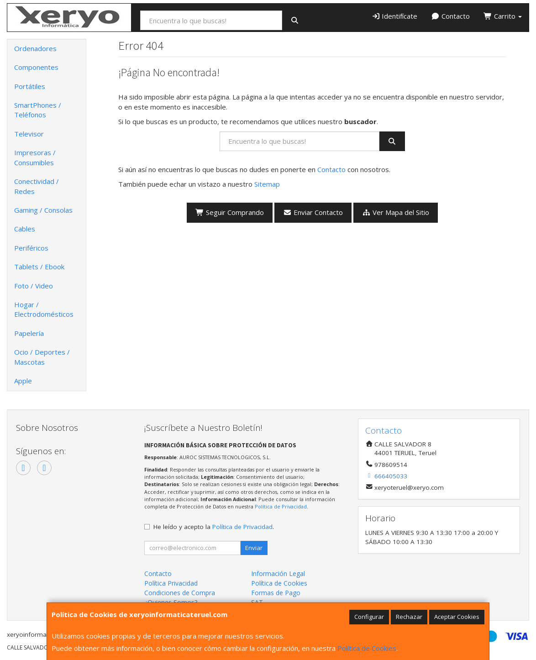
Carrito (502, 16)
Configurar (369, 617)
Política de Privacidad (281, 506)
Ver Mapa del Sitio (395, 212)
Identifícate (395, 16)
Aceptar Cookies (456, 617)
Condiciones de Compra (179, 592)
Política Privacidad (171, 583)
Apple (23, 380)
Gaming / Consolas (43, 210)
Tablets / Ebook (39, 266)
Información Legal (278, 573)
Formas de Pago (275, 592)
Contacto (450, 16)
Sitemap (267, 184)
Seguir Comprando (229, 212)
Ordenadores (35, 48)
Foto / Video (33, 285)
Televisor (29, 133)
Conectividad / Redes (36, 186)
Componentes (36, 67)
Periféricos (31, 247)
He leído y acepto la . (213, 527)
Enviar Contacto (313, 212)
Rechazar (409, 617)
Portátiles (29, 86)
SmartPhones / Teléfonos (37, 109)
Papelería (29, 333)
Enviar (254, 548)
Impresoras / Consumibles (35, 157)
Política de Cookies (366, 648)
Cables (24, 228)
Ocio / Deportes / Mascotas (42, 356)
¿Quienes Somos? (170, 602)
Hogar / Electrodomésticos (44, 309)
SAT (257, 602)
